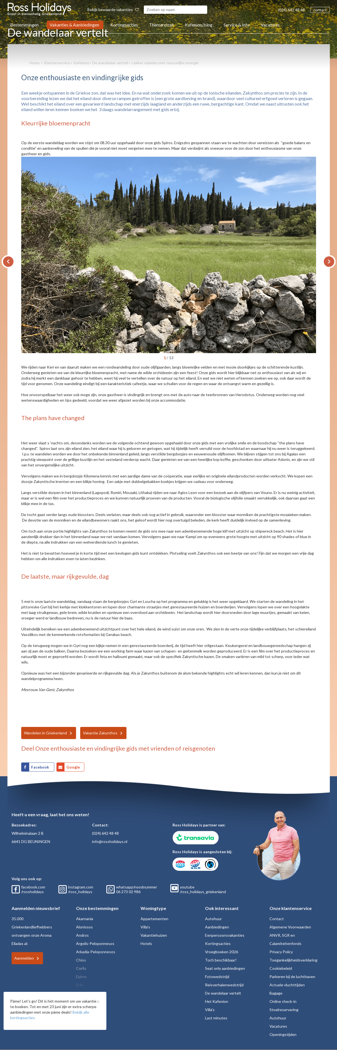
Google (73, 767)
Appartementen (154, 918)
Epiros (81, 976)
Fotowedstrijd (217, 976)
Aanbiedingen (217, 927)
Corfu (81, 968)
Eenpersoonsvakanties (224, 935)
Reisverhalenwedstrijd (224, 984)
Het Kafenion (216, 1001)
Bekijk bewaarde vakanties (113, 9)
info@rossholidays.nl (109, 841)
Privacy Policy (281, 951)
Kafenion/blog (198, 24)
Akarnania (84, 918)
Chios (81, 960)
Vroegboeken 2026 (221, 951)
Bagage (275, 993)
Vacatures (270, 24)
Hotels (146, 943)
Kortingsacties (124, 24)
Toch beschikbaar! (221, 960)
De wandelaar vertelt (110, 62)
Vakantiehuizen (154, 935)
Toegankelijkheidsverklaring (293, 960)
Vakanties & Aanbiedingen (74, 24)
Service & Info (236, 24)
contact (320, 9)
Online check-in (282, 1001)
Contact (276, 918)
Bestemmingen (24, 24)
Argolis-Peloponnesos (95, 943)
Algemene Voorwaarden (290, 927)
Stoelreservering (283, 1009)
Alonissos (84, 927)
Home (34, 62)
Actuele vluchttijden (287, 984)
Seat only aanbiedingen (225, 968)
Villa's (145, 927)
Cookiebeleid (280, 968)
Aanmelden (24, 958)
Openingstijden (282, 1034)
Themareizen (161, 24)
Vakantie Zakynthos (100, 733)
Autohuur (213, 918)
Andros (82, 935)
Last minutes (216, 1018)
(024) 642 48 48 (291, 9)
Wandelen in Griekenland (45, 733)
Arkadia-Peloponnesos (95, 951)
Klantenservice (57, 62)
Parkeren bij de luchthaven (292, 976)
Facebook (40, 767)
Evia (79, 984)
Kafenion (81, 62)
